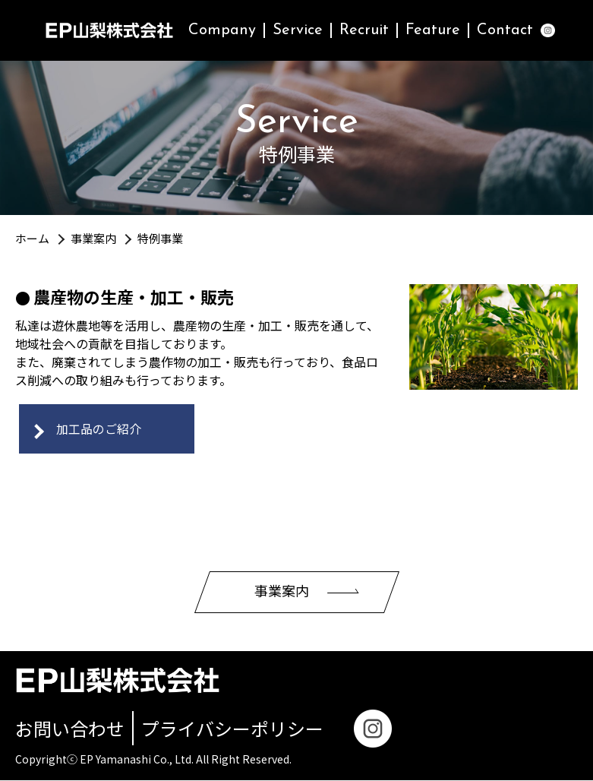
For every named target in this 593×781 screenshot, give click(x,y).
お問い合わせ (70, 729)
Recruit (364, 30)
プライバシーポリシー (232, 729)
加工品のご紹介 (98, 429)
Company (222, 30)
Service (298, 30)
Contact (505, 30)
